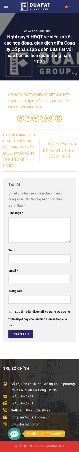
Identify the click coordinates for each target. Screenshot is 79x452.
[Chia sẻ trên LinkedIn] (58, 118)
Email (13, 271)
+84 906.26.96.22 (37, 410)
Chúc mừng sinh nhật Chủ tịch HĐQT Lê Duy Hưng (59, 150)
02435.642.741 (22, 396)
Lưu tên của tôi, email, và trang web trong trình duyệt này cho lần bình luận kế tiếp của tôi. (39, 318)
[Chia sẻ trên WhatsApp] (20, 118)
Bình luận (15, 213)
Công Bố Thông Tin (37, 31)
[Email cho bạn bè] (43, 118)
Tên (11, 250)
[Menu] (5, 6)
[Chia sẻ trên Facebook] (28, 118)
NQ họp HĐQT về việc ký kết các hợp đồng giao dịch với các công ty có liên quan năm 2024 (39, 101)
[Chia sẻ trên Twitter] (35, 118)
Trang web (15, 291)
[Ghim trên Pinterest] (50, 118)
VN (68, 6)
